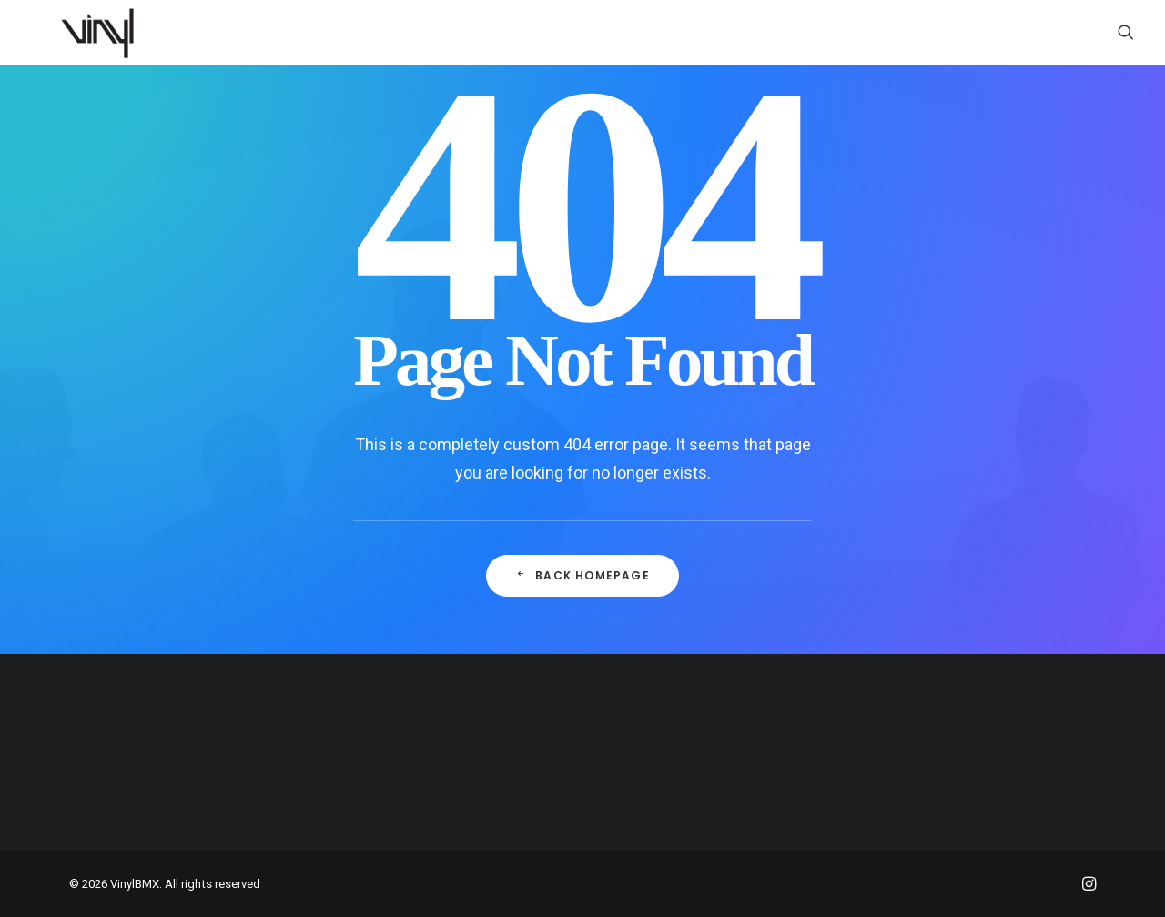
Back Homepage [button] (582, 575)
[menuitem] (1126, 32)
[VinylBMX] (103, 32)
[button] (1126, 32)
